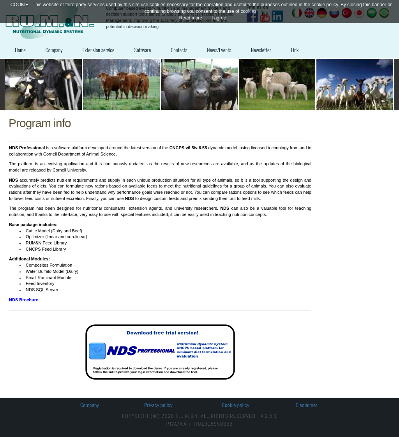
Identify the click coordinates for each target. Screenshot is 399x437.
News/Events (219, 50)
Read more (190, 18)
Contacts (179, 50)
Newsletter (261, 50)
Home (20, 50)
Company (54, 50)
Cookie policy (235, 405)
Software (142, 50)
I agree (219, 18)
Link (295, 50)
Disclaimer (306, 405)
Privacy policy (158, 405)
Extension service (99, 50)
